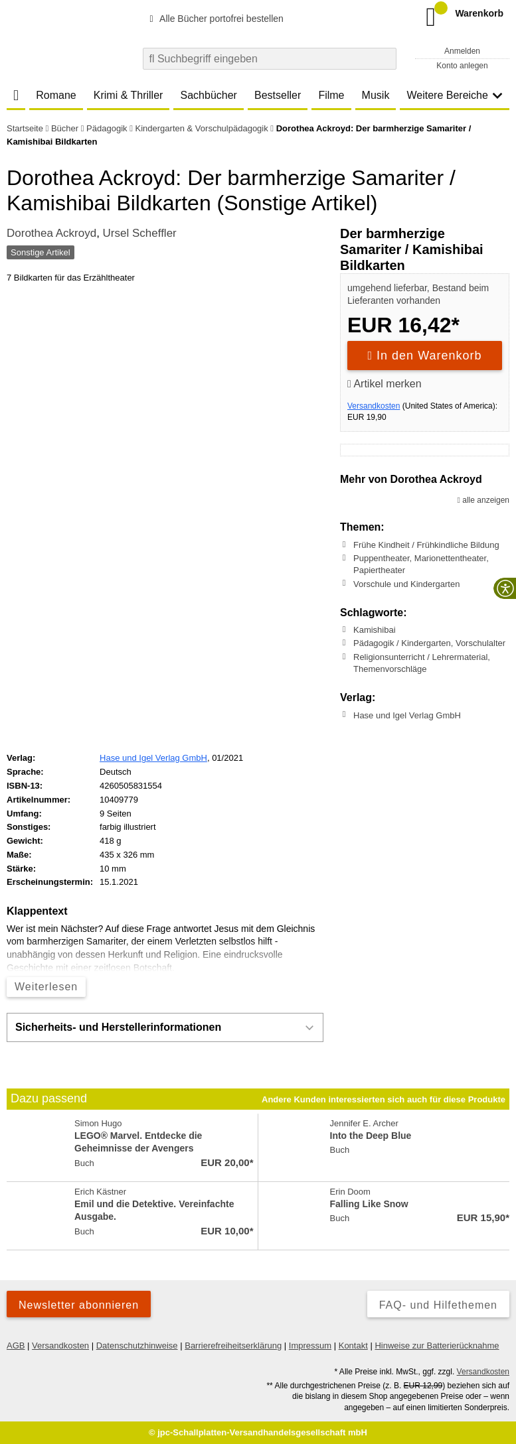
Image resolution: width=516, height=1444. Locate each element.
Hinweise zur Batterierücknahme (437, 1345)
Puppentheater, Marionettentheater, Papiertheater (421, 564)
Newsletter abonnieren (79, 1305)
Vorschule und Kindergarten (406, 583)
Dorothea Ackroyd (51, 233)
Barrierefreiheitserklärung (233, 1345)
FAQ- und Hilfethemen (438, 1305)
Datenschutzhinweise (137, 1345)
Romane (56, 95)
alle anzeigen (483, 500)
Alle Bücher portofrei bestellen (214, 18)
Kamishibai (374, 630)
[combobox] (269, 59)
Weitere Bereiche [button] (454, 95)
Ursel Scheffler (140, 233)
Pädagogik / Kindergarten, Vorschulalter (429, 643)
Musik (376, 95)
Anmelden (462, 51)
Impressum (310, 1345)
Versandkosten (373, 406)
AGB (16, 1345)
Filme (331, 95)
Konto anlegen (461, 65)
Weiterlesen (46, 986)
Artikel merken (384, 383)
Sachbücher (209, 95)
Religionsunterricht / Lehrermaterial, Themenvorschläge (421, 663)
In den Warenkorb (425, 355)
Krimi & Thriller (128, 95)
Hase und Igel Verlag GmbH (407, 715)
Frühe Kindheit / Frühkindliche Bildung (426, 545)
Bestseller (277, 95)
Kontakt (353, 1345)
